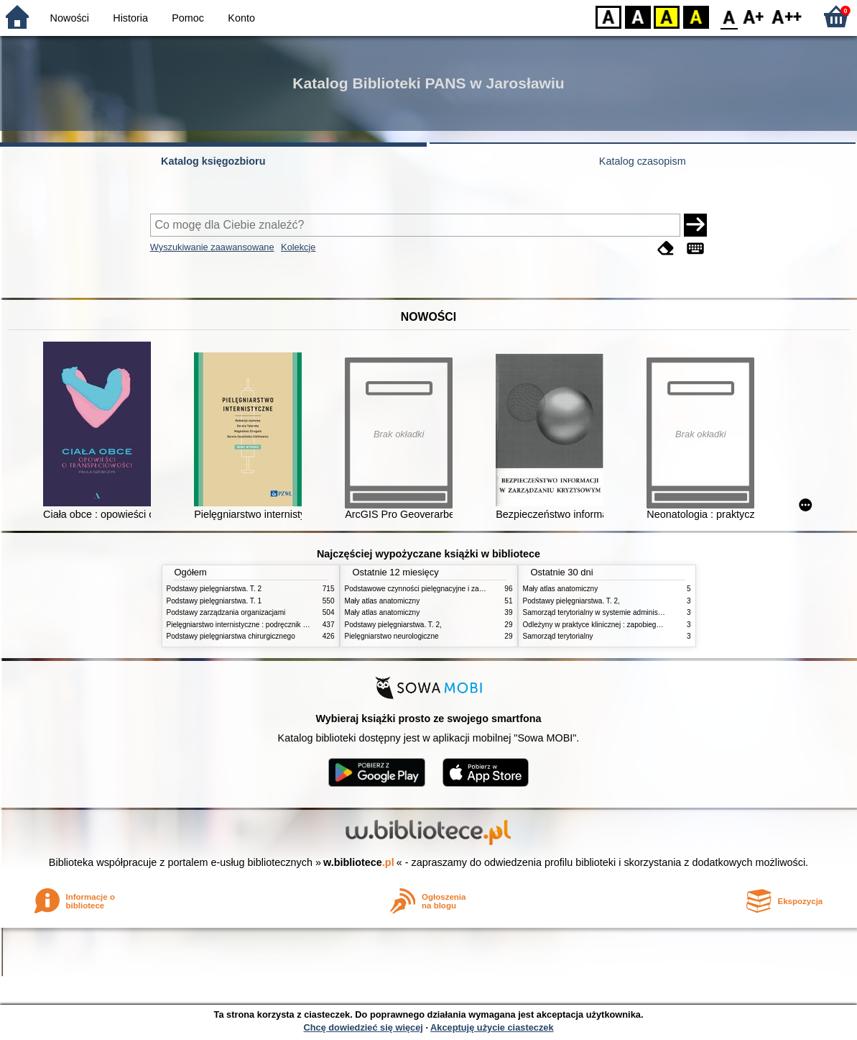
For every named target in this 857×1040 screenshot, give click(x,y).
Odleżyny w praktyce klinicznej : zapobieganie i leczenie (613, 625)
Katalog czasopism (642, 161)
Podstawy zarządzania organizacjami (226, 612)
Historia (130, 18)
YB (666, 16)
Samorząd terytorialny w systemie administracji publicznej (615, 612)
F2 (787, 16)
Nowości (69, 18)
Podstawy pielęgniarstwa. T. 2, (393, 625)
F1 (754, 16)
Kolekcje (298, 247)
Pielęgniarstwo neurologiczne (392, 636)
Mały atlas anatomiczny (382, 601)
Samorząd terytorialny (558, 636)
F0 (729, 16)
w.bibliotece (358, 862)
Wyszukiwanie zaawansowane (212, 247)
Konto (241, 18)
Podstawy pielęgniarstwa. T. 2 (214, 589)
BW (638, 16)
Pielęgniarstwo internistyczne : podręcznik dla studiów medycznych (274, 625)
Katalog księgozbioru (213, 161)
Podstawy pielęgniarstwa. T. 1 (214, 601)
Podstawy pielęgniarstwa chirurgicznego (231, 636)
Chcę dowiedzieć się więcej (362, 1027)
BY (695, 16)
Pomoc (188, 18)
